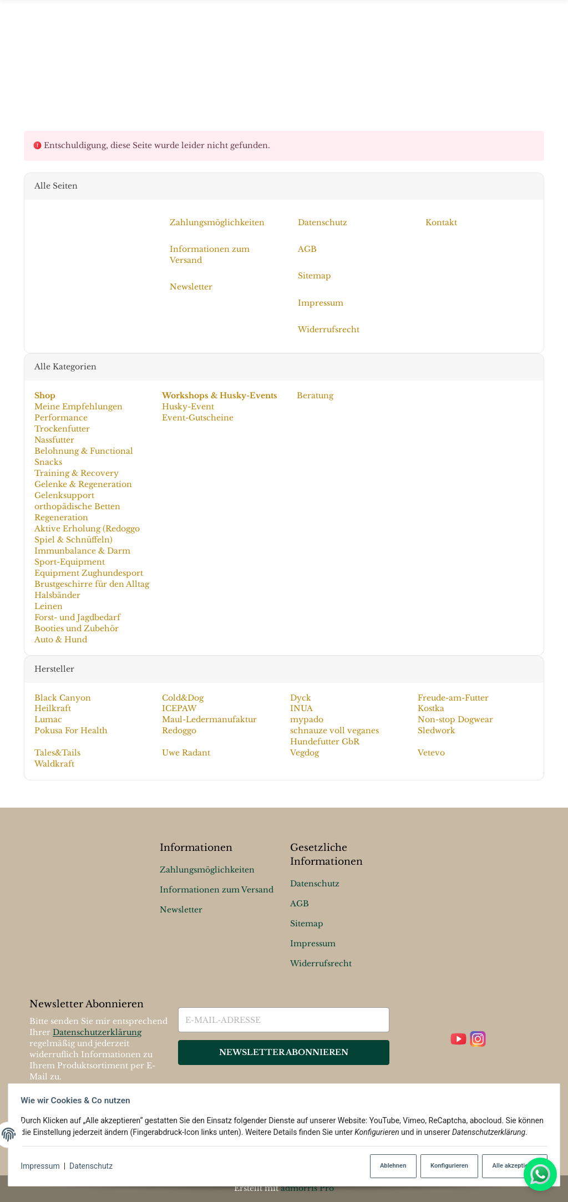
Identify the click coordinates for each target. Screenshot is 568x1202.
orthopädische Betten (77, 506)
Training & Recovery (76, 473)
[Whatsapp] (540, 1174)
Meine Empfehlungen (78, 407)
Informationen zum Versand (216, 890)
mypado (306, 719)
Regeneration (61, 518)
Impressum (43, 1166)
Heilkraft (52, 708)
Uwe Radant (186, 753)
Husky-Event (188, 407)
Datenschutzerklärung (97, 1033)
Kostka (431, 708)
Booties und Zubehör (76, 628)
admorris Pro (307, 1188)
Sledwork (436, 731)
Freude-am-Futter (453, 697)
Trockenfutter (61, 429)
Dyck (300, 697)
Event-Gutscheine (198, 418)
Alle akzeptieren (511, 1166)
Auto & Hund (60, 639)
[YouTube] (458, 1039)
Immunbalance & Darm (82, 551)
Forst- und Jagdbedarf (77, 617)
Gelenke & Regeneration (82, 484)
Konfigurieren (444, 1166)
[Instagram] (478, 1039)
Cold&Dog (183, 697)
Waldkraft (54, 764)
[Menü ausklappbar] (284, 56)
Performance (60, 418)
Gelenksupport (64, 495)
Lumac (48, 719)
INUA (301, 708)
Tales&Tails (57, 753)
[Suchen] (537, 56)
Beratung (314, 395)
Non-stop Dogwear (455, 719)
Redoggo (179, 731)
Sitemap (306, 924)
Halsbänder (57, 595)
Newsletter (181, 910)
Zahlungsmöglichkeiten (207, 870)
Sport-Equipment (69, 562)
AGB (299, 904)
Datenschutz (94, 1166)
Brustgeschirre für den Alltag (91, 584)
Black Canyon (62, 697)
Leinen (48, 606)
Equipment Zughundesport (88, 573)
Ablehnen (385, 1166)
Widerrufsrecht (321, 963)
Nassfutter (54, 440)
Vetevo (431, 753)
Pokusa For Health (70, 731)
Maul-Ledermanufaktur (209, 719)
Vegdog (304, 753)
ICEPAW (179, 708)
